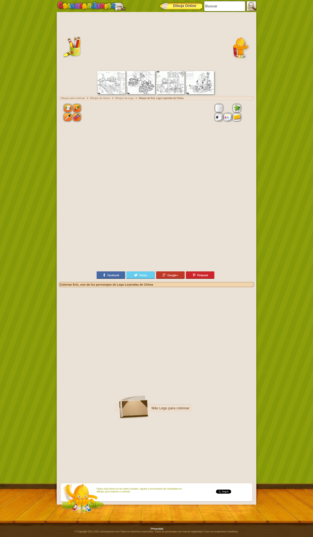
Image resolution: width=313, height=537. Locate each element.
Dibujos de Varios (100, 98)
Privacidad (157, 528)
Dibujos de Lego (124, 98)
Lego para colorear (174, 408)
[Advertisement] (156, 41)
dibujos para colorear (73, 98)
